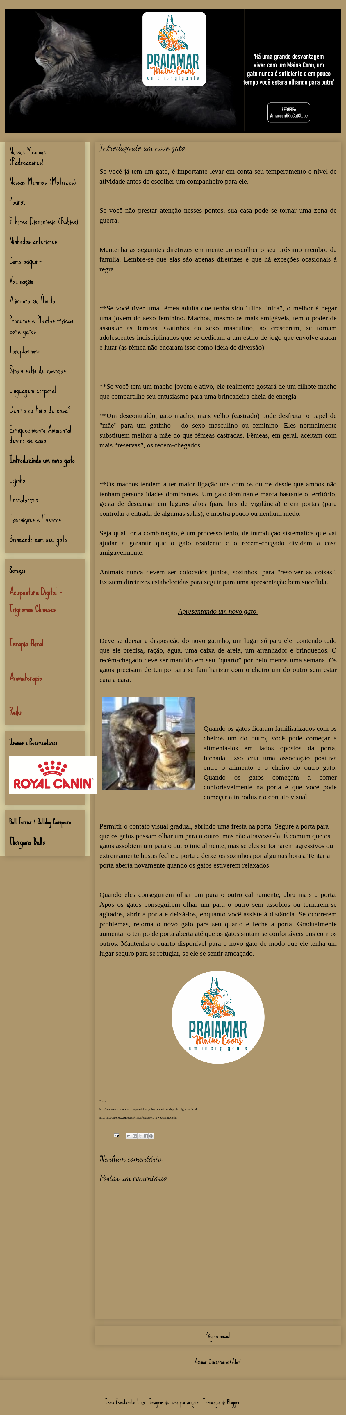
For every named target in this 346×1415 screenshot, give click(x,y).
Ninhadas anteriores (33, 241)
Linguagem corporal (32, 390)
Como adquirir (25, 260)
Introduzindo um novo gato (41, 459)
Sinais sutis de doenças (37, 370)
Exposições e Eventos (35, 519)
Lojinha (17, 479)
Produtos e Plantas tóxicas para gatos (41, 325)
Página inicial (218, 1335)
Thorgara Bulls (27, 841)
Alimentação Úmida (32, 300)
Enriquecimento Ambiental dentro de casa (40, 435)
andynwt (193, 1402)
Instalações (23, 499)
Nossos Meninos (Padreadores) (27, 156)
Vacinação (21, 280)
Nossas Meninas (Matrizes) (42, 181)
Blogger (233, 1402)
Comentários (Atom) (225, 1361)
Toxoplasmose (24, 350)
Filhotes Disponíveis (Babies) (43, 221)
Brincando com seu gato (38, 538)
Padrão (17, 201)
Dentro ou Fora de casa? (40, 409)
